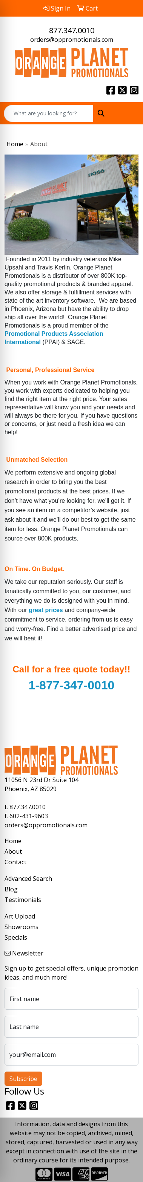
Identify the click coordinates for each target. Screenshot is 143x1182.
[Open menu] (127, 113)
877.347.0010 (71, 30)
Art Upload (20, 916)
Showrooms (21, 927)
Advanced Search (28, 878)
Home (14, 144)
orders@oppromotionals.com (71, 39)
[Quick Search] (49, 113)
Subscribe (23, 1079)
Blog (11, 889)
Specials (16, 937)
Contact (15, 862)
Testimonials (23, 900)
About (13, 851)
